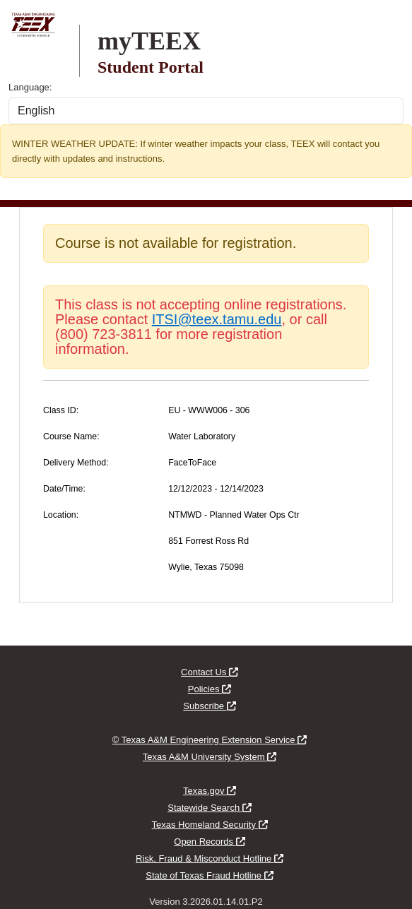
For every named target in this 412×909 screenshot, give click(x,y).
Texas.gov (209, 790)
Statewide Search (209, 807)
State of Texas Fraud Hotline (209, 875)
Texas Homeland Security (209, 824)
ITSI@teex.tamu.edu (217, 319)
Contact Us (209, 672)
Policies (209, 689)
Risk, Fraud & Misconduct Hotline (209, 858)
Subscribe (209, 706)
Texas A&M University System (209, 756)
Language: (30, 87)
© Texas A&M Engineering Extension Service (209, 740)
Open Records (209, 841)
